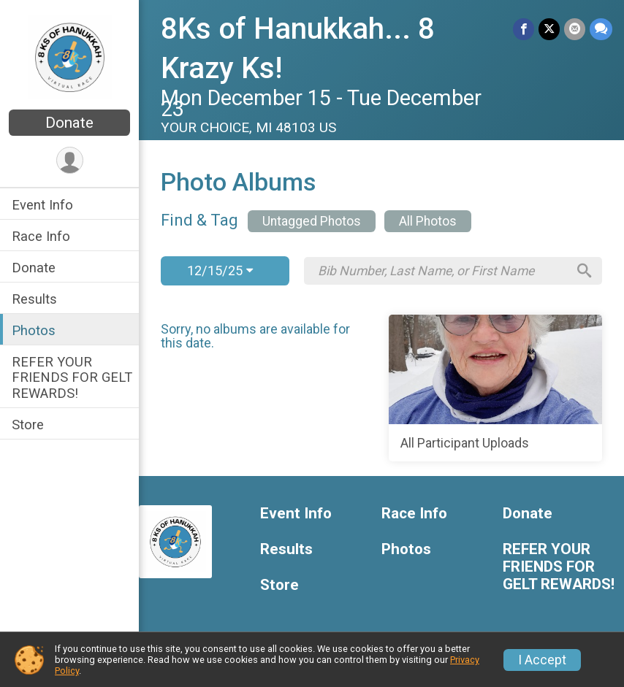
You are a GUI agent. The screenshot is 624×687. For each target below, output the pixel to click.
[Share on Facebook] (523, 28)
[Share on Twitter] (549, 28)
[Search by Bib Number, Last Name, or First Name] (442, 271)
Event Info (42, 204)
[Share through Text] (601, 28)
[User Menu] (69, 160)
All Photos (428, 221)
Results (34, 299)
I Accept (542, 660)
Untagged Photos (311, 221)
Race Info (41, 236)
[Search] (584, 271)
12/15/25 (220, 270)
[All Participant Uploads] (495, 388)
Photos (34, 330)
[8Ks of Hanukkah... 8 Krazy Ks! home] (70, 56)
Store (28, 424)
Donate (69, 122)
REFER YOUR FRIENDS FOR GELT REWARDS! (72, 377)
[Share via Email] (574, 28)
